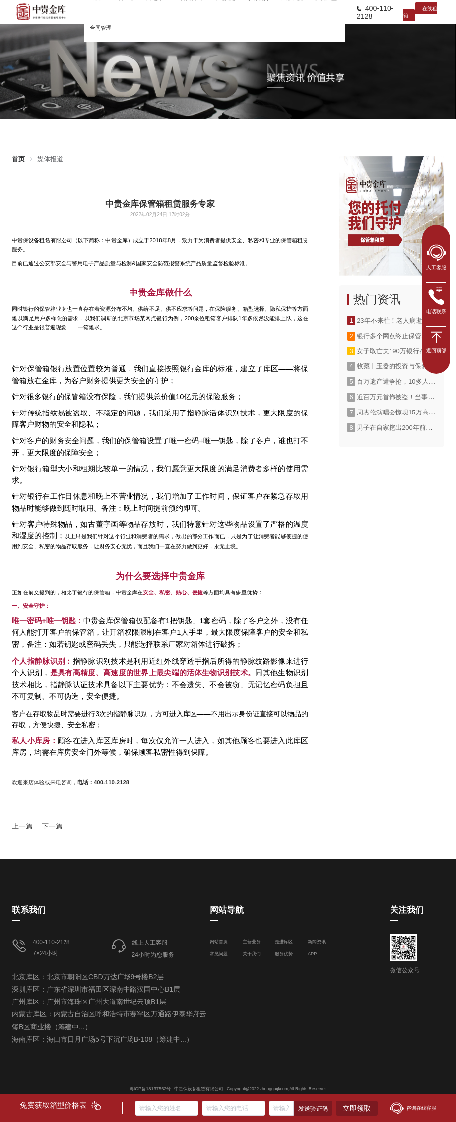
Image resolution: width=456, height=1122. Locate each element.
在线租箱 (420, 12)
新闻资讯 (317, 941)
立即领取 (357, 1108)
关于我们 (252, 953)
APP (312, 953)
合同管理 (101, 28)
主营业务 (252, 941)
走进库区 (284, 941)
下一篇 (52, 826)
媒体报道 (50, 159)
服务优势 (284, 953)
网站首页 (219, 941)
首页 (18, 159)
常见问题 (219, 953)
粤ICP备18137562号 (150, 1088)
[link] (18, 159)
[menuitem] (101, 27)
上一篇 (22, 826)
